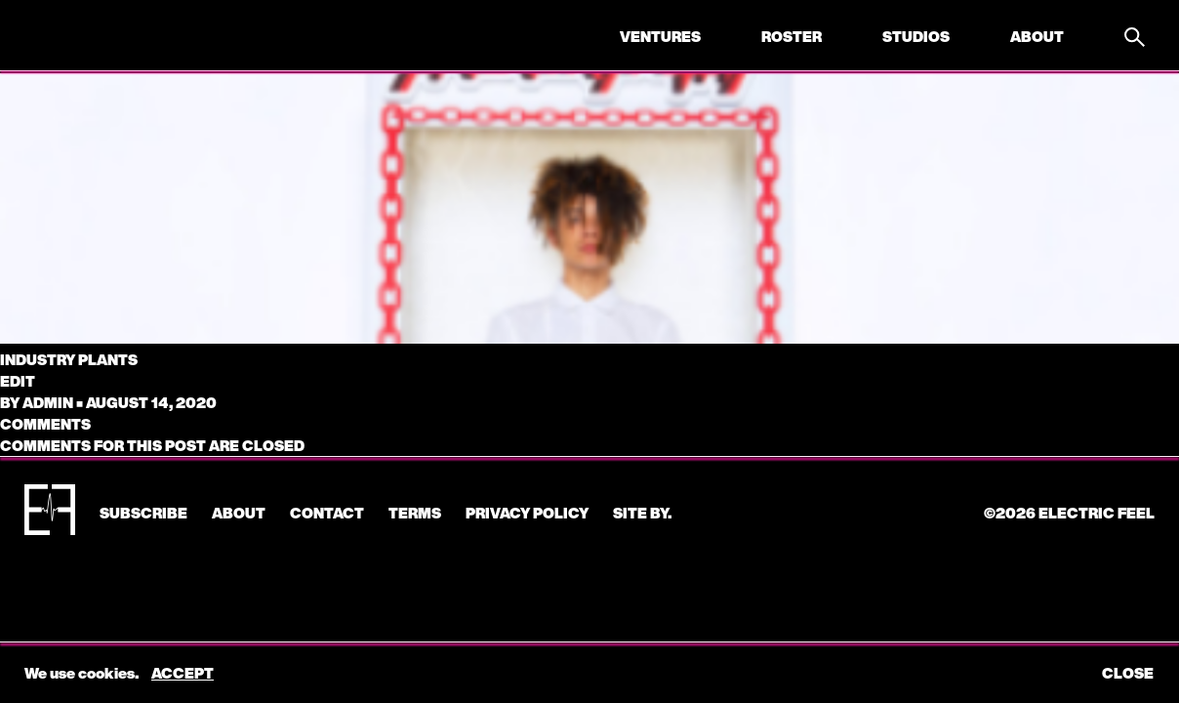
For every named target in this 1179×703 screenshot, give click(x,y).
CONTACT (327, 512)
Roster (791, 36)
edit (17, 381)
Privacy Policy (527, 512)
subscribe (143, 512)
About (1037, 36)
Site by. (642, 512)
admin (48, 402)
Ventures (660, 36)
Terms (414, 512)
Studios (916, 36)
